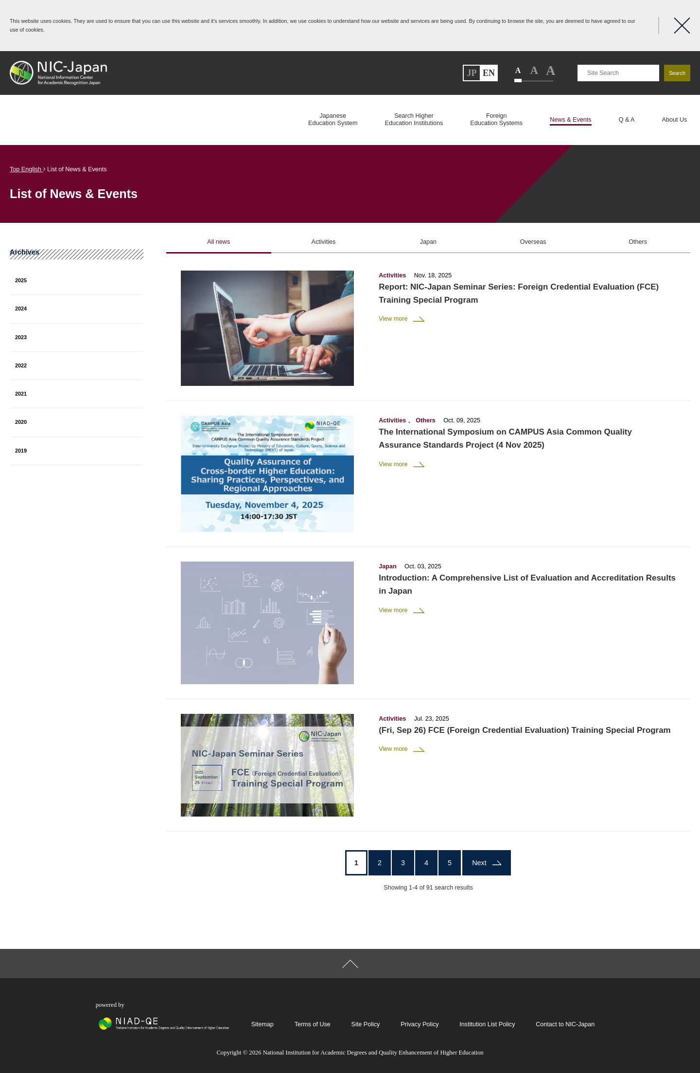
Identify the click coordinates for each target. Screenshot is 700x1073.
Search (677, 73)
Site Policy (365, 1024)
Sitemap (262, 1024)
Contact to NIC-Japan (565, 1024)
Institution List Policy (487, 1024)
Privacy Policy (419, 1024)
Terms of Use (313, 1024)
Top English (28, 169)
